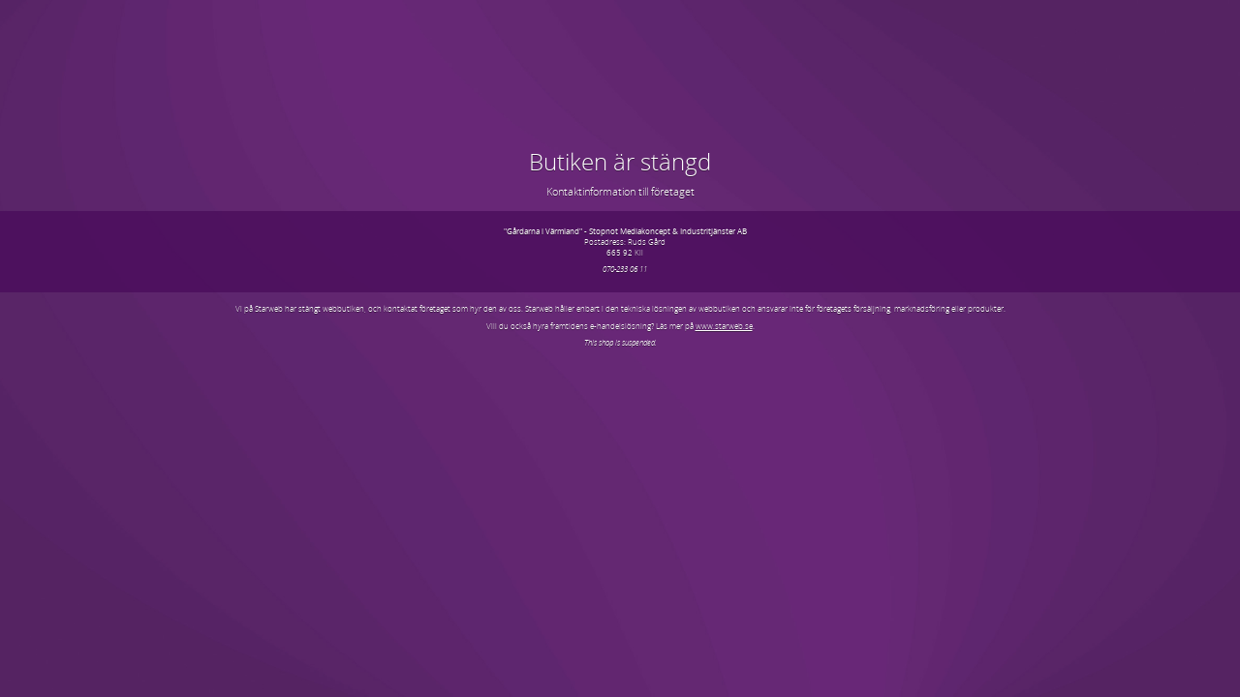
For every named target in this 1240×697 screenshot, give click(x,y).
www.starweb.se (724, 325)
